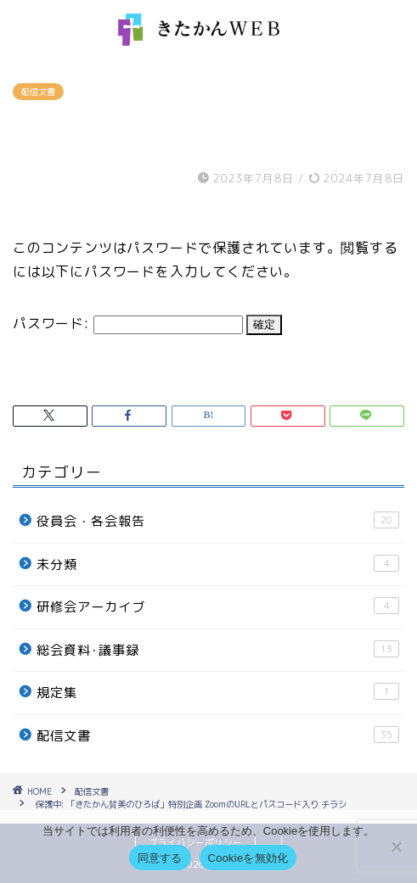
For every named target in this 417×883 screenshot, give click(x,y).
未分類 (218, 564)
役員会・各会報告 (218, 520)
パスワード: (128, 323)
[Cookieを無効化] (395, 846)
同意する (160, 858)
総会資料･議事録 (218, 649)
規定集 (218, 692)
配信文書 (38, 92)
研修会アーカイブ (218, 606)
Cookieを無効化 (248, 858)
